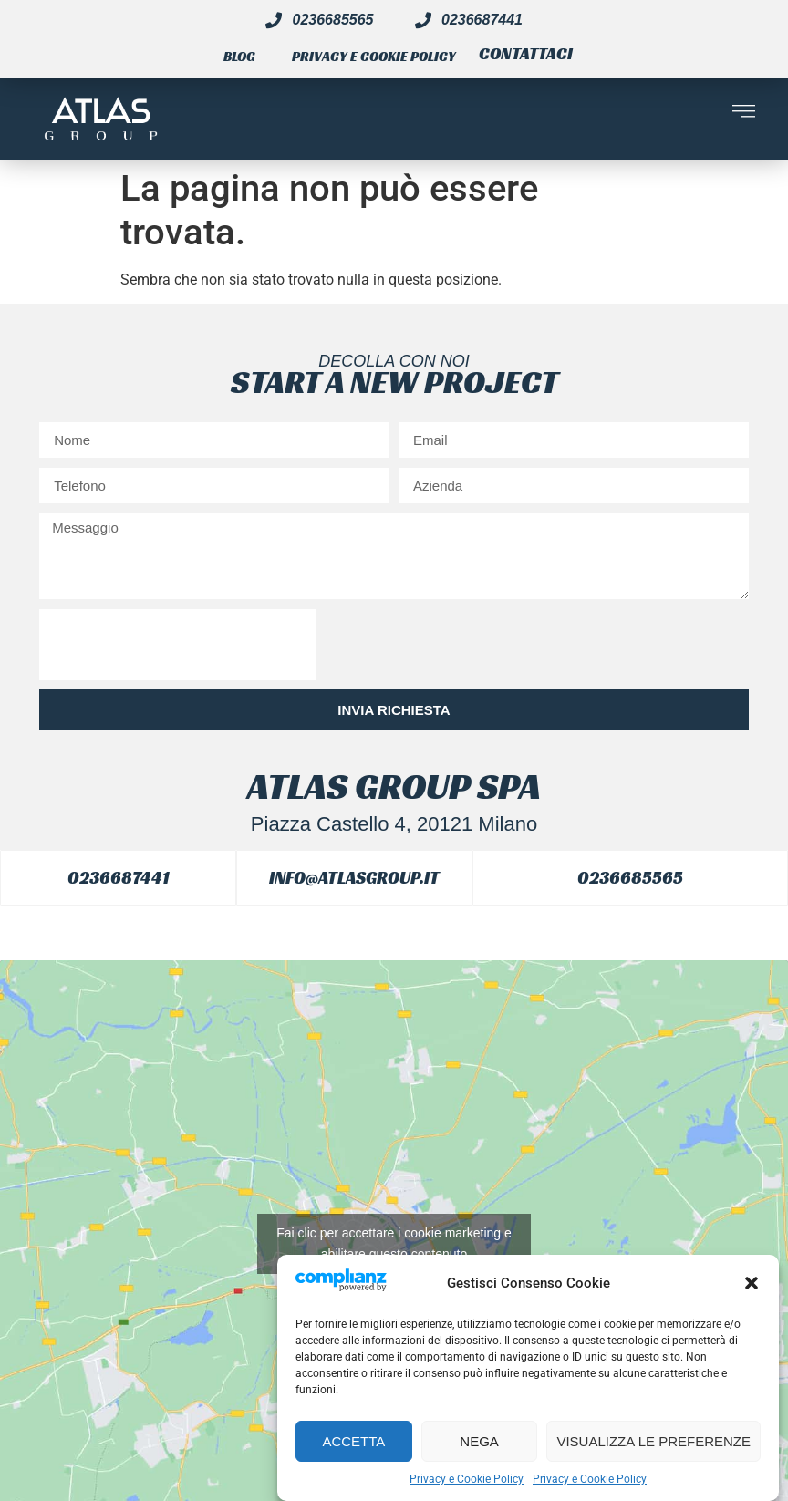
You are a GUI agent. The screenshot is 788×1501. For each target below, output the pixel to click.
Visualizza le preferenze (653, 1441)
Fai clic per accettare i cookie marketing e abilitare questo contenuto (394, 1243)
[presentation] (177, 644)
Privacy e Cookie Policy (467, 1479)
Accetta (353, 1441)
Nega (479, 1441)
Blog (239, 56)
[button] (751, 1283)
